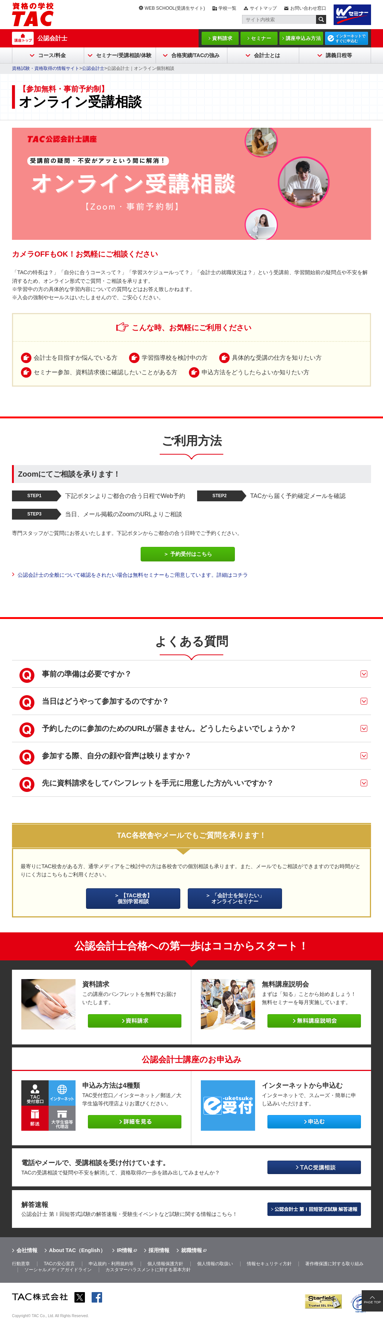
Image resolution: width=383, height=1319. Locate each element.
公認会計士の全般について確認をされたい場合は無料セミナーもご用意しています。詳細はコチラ (133, 575)
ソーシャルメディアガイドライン (58, 1269)
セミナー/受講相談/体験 (123, 55)
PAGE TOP (372, 1302)
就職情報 (191, 1250)
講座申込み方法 (303, 38)
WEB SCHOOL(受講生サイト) (175, 8)
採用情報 (158, 1250)
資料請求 (222, 38)
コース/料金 (52, 55)
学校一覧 (227, 8)
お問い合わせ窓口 (308, 8)
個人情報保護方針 (165, 1263)
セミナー (261, 38)
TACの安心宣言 (59, 1263)
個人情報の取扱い (215, 1263)
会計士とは (267, 55)
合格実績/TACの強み (195, 55)
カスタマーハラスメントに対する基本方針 (148, 1269)
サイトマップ (263, 8)
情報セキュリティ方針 (269, 1263)
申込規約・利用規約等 (111, 1263)
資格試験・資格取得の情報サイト (45, 68)
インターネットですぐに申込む (350, 38)
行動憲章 (21, 1263)
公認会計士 (52, 38)
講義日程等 (339, 55)
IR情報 (124, 1250)
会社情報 (26, 1250)
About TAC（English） (77, 1250)
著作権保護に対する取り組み (334, 1263)
